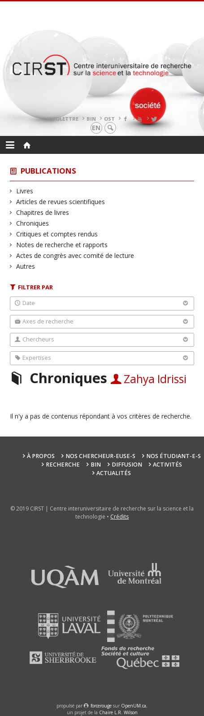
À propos (41, 456)
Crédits (119, 516)
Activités (167, 464)
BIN (91, 118)
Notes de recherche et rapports (62, 244)
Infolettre (62, 118)
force (101, 706)
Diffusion (127, 464)
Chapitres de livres (43, 212)
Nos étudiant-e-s (173, 456)
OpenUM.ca (133, 706)
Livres (25, 191)
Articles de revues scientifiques (61, 201)
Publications (48, 171)
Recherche (63, 464)
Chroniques (33, 223)
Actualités (113, 473)
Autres (26, 266)
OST (109, 118)
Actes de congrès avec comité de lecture (75, 255)
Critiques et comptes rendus (57, 234)
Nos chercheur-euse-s (100, 456)
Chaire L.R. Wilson (118, 712)
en (96, 127)
